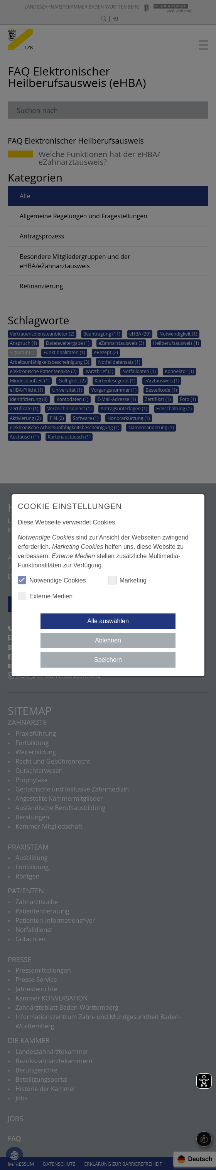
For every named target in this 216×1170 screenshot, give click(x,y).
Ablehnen (108, 640)
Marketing (127, 580)
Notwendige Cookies (52, 580)
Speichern (108, 659)
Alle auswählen (108, 621)
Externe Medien (45, 596)
